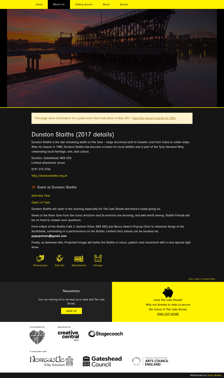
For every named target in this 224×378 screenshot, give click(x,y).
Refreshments (79, 265)
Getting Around (83, 4)
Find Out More (168, 314)
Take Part (59, 265)
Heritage (98, 265)
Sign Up (71, 311)
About (106, 4)
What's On (59, 4)
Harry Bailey (214, 375)
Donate (124, 4)
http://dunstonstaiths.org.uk (49, 176)
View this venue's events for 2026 (154, 118)
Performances (40, 265)
